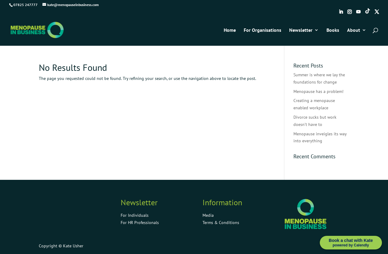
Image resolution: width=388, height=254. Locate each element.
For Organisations (262, 30)
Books (332, 30)
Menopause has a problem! (318, 91)
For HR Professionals (140, 222)
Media (208, 215)
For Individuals (135, 215)
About (353, 30)
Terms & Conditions (220, 222)
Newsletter (301, 30)
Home (230, 30)
